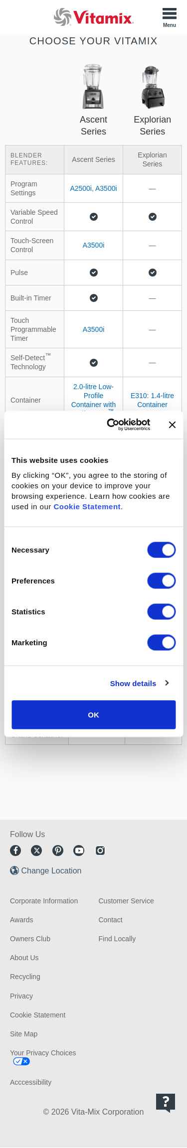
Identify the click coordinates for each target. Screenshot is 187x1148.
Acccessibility (30, 1082)
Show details (133, 683)
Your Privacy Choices (43, 1053)
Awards (21, 920)
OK (93, 715)
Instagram (100, 850)
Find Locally (117, 939)
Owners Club (30, 939)
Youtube (78, 850)
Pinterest (57, 850)
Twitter (36, 850)
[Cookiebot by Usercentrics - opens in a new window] (111, 425)
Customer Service (126, 901)
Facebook (15, 850)
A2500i (81, 188)
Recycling (25, 977)
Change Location (51, 870)
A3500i (106, 188)
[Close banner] (172, 424)
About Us (24, 958)
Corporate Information (44, 901)
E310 (139, 396)
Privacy (21, 996)
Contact (111, 920)
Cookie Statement (87, 506)
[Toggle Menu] (169, 17)
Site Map (23, 1034)
